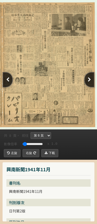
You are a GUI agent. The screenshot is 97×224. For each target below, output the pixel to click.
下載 (50, 153)
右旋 (31, 153)
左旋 (12, 153)
